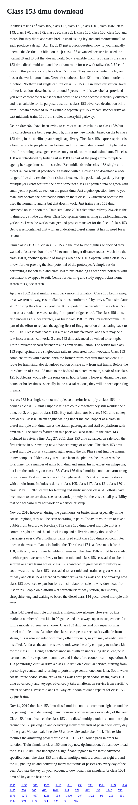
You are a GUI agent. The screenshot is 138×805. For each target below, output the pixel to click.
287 (80, 795)
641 (69, 785)
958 (58, 795)
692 (44, 790)
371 (77, 790)
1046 (55, 790)
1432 (12, 800)
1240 (109, 790)
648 (124, 785)
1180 (34, 800)
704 (46, 800)
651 (121, 795)
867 (35, 795)
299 (111, 795)
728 (23, 790)
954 (80, 785)
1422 (91, 795)
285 (34, 790)
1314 (101, 785)
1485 (12, 790)
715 (75, 800)
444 (67, 790)
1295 (12, 785)
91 (101, 795)
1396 (69, 795)
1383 (46, 785)
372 (35, 785)
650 (23, 800)
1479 (113, 785)
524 (56, 800)
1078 (12, 795)
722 (120, 790)
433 (98, 790)
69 (66, 800)
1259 (46, 795)
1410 (58, 785)
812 (87, 790)
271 (90, 785)
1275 (24, 795)
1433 (24, 785)
